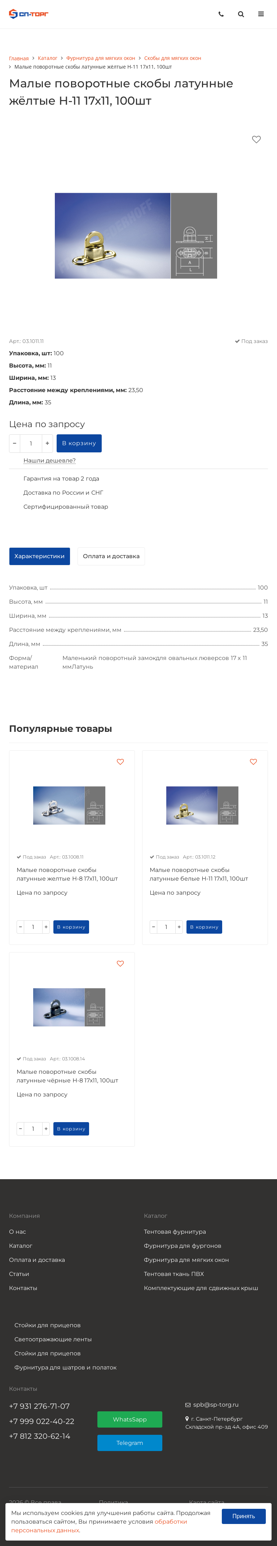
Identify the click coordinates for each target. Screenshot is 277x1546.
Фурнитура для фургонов (182, 1245)
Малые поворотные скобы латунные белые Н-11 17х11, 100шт (199, 874)
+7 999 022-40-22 (41, 1421)
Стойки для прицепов (47, 1325)
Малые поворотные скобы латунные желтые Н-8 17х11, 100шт (67, 874)
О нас (17, 1231)
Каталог (20, 1245)
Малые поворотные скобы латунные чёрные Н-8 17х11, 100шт (67, 1076)
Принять (244, 1516)
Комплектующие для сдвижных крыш (201, 1288)
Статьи (19, 1274)
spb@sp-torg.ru (216, 1404)
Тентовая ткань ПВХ (174, 1274)
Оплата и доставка (37, 1259)
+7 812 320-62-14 (39, 1436)
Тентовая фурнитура (175, 1231)
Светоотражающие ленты (53, 1339)
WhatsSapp (130, 1419)
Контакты (23, 1288)
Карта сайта (206, 1502)
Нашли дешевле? (49, 460)
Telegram (129, 1442)
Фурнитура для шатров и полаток (65, 1367)
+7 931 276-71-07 (39, 1406)
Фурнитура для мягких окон (186, 1259)
